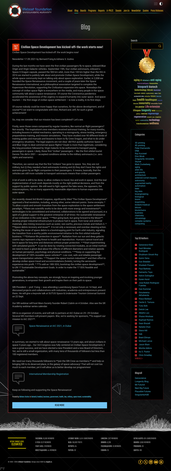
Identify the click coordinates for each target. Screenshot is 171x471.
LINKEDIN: (104, 438)
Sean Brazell (144, 323)
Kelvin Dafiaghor (146, 275)
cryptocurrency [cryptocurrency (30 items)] (150, 93)
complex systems (143, 221)
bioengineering (141, 194)
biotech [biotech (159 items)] (153, 87)
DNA (137, 151)
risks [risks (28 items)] (153, 117)
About (70, 10)
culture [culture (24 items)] (156, 93)
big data (138, 191)
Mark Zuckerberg (142, 164)
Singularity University (144, 159)
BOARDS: (136, 442)
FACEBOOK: (39, 438)
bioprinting (140, 202)
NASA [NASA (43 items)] (153, 111)
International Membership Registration (49, 374)
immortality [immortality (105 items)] (144, 103)
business (46, 397)
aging (137, 167)
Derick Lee (143, 309)
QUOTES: (136, 450)
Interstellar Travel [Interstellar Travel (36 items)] (156, 104)
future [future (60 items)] (153, 96)
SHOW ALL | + (139, 358)
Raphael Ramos (146, 320)
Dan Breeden (144, 261)
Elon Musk (139, 156)
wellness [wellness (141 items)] (154, 123)
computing (140, 223)
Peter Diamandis (142, 148)
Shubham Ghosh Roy (148, 254)
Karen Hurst (144, 279)
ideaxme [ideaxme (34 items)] (135, 104)
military (69, 397)
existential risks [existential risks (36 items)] (139, 96)
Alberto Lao (144, 313)
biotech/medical (37, 397)
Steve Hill (143, 330)
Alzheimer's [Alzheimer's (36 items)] (146, 81)
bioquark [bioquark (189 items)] (143, 87)
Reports (101, 10)
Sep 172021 (16, 47)
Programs (92, 10)
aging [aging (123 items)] (137, 80)
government (54, 397)
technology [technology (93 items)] (154, 120)
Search (160, 46)
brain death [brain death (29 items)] (137, 93)
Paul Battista (145, 268)
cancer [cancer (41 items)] (143, 93)
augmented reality (143, 183)
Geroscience (140, 378)
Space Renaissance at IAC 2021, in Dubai (50, 326)
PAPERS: (71, 450)
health (61, 397)
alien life (139, 170)
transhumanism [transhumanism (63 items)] (142, 124)
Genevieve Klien (146, 245)
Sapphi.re (49, 461)
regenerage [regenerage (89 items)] (153, 113)
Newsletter (136, 10)
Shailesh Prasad (146, 265)
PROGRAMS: (137, 446)
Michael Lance (145, 341)
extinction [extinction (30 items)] (147, 96)
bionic (137, 199)
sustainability (86, 397)
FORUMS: (104, 450)
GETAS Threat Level (17, 443)
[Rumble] (161, 462)
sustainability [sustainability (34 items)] (144, 120)
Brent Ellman (144, 337)
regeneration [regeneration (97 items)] (140, 116)
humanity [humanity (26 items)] (160, 100)
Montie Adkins (145, 348)
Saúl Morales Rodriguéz (145, 249)
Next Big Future (142, 388)
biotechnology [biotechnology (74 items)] (140, 90)
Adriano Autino (24, 397)
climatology (140, 218)
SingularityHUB (142, 394)
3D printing (140, 143)
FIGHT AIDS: (39, 446)
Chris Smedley (145, 355)
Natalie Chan (145, 327)
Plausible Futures (143, 391)
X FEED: (37, 442)
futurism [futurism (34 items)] (158, 96)
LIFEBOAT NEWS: (73, 438)
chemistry (139, 215)
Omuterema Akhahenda (144, 293)
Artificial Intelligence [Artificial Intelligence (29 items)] (143, 84)
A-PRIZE (110, 10)
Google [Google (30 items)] (134, 100)
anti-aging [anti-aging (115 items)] (155, 80)
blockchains (140, 210)
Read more (59, 405)
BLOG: (70, 442)
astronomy (140, 180)
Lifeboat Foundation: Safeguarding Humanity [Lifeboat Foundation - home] (30, 11)
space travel (77, 397)
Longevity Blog (141, 381)
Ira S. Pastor (144, 351)
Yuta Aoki (143, 306)
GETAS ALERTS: (139, 438)
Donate (118, 10)
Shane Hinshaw (146, 316)
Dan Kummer (145, 289)
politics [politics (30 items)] (138, 114)
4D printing (140, 145)
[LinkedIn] (151, 462)
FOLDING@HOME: (106, 446)
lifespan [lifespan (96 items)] (137, 110)
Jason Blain (144, 344)
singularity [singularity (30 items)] (158, 117)
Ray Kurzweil (141, 153)
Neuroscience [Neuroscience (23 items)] (159, 111)
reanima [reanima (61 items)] (144, 114)
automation (140, 186)
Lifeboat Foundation (24, 461)
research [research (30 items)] (149, 117)
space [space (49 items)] (137, 120)
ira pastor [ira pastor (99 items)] (139, 106)
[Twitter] (146, 462)
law (65, 397)
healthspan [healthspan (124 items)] (151, 100)
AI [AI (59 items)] (141, 80)
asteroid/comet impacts (146, 178)
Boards (83, 10)
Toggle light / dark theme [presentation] (161, 3)
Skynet (138, 161)
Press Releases (157, 10)
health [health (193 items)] (141, 100)
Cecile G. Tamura (146, 302)
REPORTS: (71, 446)
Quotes (146, 10)
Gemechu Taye (145, 272)
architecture (140, 175)
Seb (140, 334)
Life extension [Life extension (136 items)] (152, 107)
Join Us (126, 10)
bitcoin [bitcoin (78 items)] (150, 90)
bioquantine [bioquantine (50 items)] (153, 83)
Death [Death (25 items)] (159, 93)
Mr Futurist (140, 384)
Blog (76, 10)
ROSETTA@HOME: (41, 450)
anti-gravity (140, 172)
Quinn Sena (144, 258)
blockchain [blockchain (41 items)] (157, 90)
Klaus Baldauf (145, 299)
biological (139, 197)
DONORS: (104, 442)
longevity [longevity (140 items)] (146, 110)
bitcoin (138, 207)
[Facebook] (140, 462)
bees (137, 188)
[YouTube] (156, 462)
